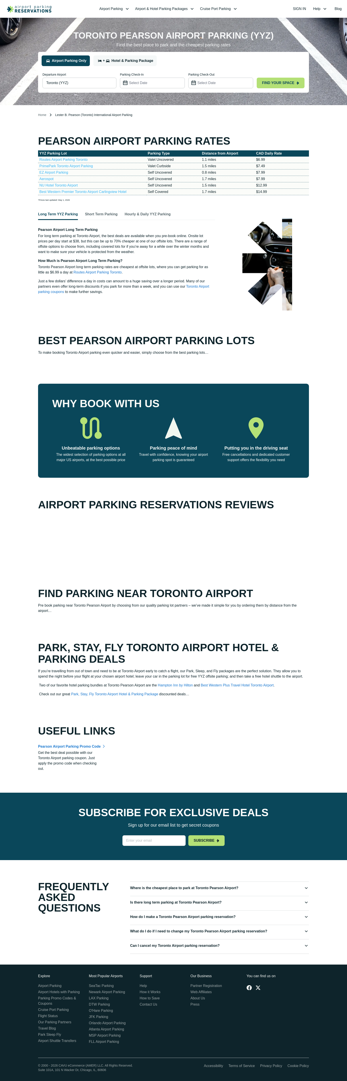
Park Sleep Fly (49, 1034)
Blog (338, 9)
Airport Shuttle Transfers (57, 1041)
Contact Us (148, 1004)
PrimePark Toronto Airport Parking (66, 166)
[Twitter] (258, 987)
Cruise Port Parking (53, 1010)
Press (195, 1004)
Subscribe (206, 840)
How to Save (150, 998)
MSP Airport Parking (105, 1035)
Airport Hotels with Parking (59, 992)
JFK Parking (98, 1017)
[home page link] (27, 8)
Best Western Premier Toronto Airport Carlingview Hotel (82, 192)
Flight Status (48, 1016)
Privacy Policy (271, 1066)
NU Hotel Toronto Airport (58, 185)
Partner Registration (206, 986)
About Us (198, 998)
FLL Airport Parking (104, 1042)
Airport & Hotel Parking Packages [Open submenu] (165, 9)
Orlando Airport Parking (107, 1023)
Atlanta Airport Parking (106, 1029)
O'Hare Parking (101, 1010)
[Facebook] (249, 987)
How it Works (150, 992)
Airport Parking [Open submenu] (114, 9)
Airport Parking (50, 986)
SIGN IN (299, 9)
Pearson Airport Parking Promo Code (69, 746)
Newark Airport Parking (107, 992)
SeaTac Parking (101, 986)
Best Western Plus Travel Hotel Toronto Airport (237, 685)
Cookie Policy (298, 1066)
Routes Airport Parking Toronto (63, 159)
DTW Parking (99, 1004)
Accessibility (213, 1066)
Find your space (280, 83)
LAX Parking (99, 998)
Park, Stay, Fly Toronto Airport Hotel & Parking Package (114, 694)
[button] (114, 9)
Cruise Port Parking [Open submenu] (219, 9)
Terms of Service (241, 1066)
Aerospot (46, 179)
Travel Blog (47, 1028)
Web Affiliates (201, 992)
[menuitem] (114, 9)
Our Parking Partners (54, 1022)
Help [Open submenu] (320, 9)
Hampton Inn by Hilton (175, 685)
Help (143, 986)
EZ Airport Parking (53, 172)
